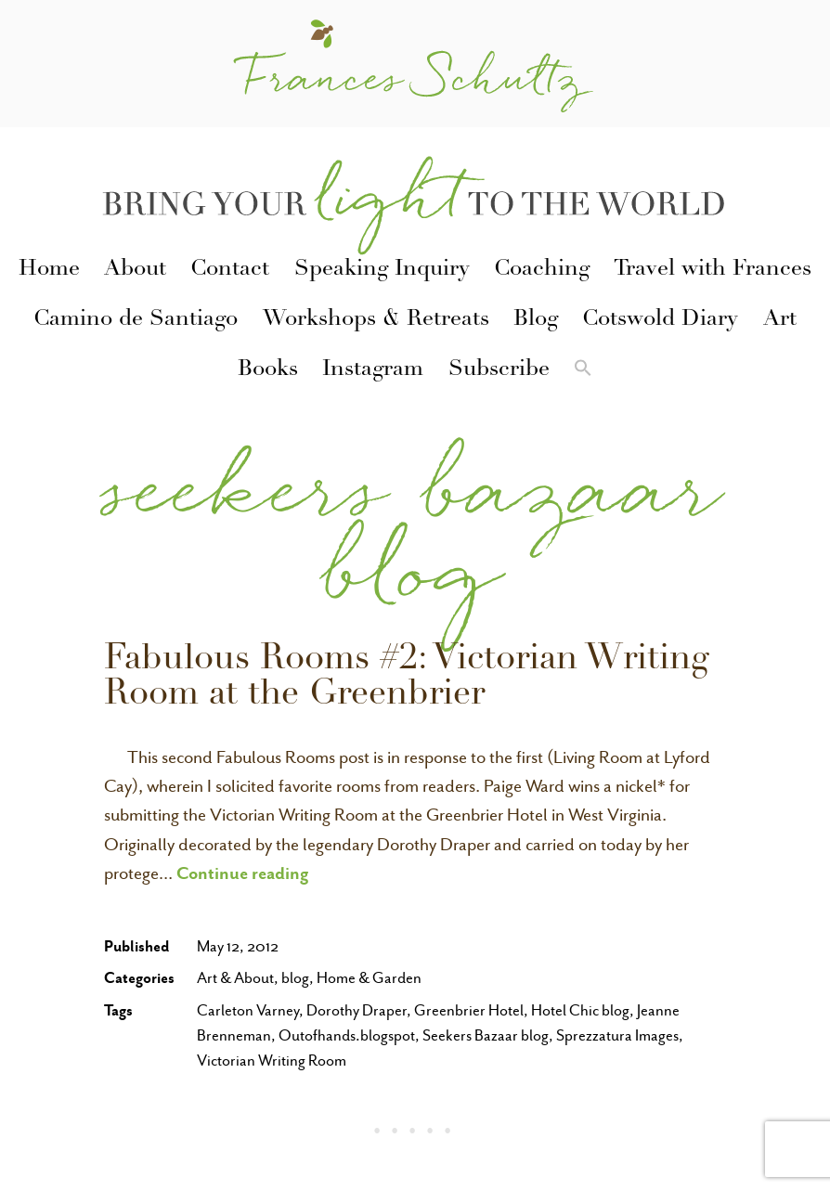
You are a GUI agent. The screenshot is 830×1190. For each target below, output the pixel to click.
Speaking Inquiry (382, 270)
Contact (229, 270)
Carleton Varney (248, 1010)
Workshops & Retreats (376, 320)
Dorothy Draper (356, 1010)
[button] (583, 371)
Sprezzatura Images (617, 1035)
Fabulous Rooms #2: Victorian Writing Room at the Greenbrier (406, 678)
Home (49, 270)
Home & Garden (369, 978)
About (135, 270)
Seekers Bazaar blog (485, 1035)
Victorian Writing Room (271, 1060)
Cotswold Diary (660, 320)
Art (780, 320)
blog (295, 978)
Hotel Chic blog (580, 1010)
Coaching (542, 270)
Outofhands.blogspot (347, 1035)
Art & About (235, 978)
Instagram (372, 370)
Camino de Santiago (135, 320)
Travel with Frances (712, 270)
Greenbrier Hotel (469, 1010)
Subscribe (499, 370)
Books (268, 370)
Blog (535, 320)
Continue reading (242, 872)
